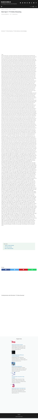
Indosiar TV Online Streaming (9, 245)
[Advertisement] (19, 22)
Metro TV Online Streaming (9, 248)
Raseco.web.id (6, 1)
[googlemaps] (36, 1)
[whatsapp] (33, 1)
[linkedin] (31, 1)
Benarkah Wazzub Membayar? (17, 366)
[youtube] (27, 1)
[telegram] (36, 3)
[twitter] (24, 1)
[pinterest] (23, 269)
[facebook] (22, 1)
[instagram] (29, 1)
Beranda (19, 415)
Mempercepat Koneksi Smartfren (17, 345)
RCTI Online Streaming (8, 246)
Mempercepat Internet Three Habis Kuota (18, 388)
